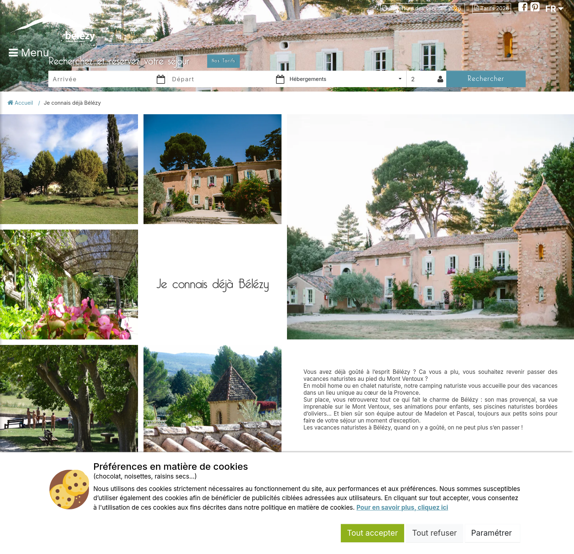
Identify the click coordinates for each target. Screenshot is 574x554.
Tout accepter (372, 533)
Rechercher (485, 78)
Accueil (20, 103)
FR (554, 8)
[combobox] (346, 79)
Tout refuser (434, 533)
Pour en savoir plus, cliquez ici (402, 507)
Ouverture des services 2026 (423, 8)
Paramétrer (492, 533)
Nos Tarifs (223, 60)
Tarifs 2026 (491, 8)
